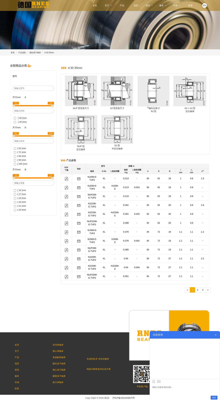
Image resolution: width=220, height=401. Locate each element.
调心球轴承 (58, 351)
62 (159, 178)
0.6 (191, 178)
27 (170, 258)
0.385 (126, 249)
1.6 (202, 205)
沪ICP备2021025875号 (123, 398)
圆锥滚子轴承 (59, 376)
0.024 (137, 187)
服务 (163, 5)
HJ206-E (115, 187)
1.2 (202, 232)
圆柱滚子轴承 (35, 53)
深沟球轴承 (58, 345)
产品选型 (22, 53)
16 (170, 178)
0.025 (137, 214)
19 (170, 232)
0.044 (137, 267)
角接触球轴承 (59, 357)
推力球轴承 (58, 382)
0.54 (126, 258)
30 (148, 178)
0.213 (126, 178)
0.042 (137, 240)
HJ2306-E (115, 267)
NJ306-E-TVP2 (92, 232)
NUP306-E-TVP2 (92, 249)
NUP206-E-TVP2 (92, 196)
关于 (108, 5)
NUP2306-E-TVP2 (92, 276)
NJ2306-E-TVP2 (92, 258)
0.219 (126, 196)
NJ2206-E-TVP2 (92, 205)
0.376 (126, 232)
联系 (190, 5)
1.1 (180, 232)
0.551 (126, 276)
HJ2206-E (115, 214)
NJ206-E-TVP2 (92, 178)
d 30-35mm (49, 53)
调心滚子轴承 (59, 370)
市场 (177, 5)
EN (204, 5)
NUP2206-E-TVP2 (92, 223)
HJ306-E (115, 241)
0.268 (126, 223)
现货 (136, 5)
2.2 (202, 258)
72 (159, 232)
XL (104, 178)
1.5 (202, 178)
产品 (122, 5)
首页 (95, 5)
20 (170, 205)
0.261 (126, 205)
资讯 (149, 5)
